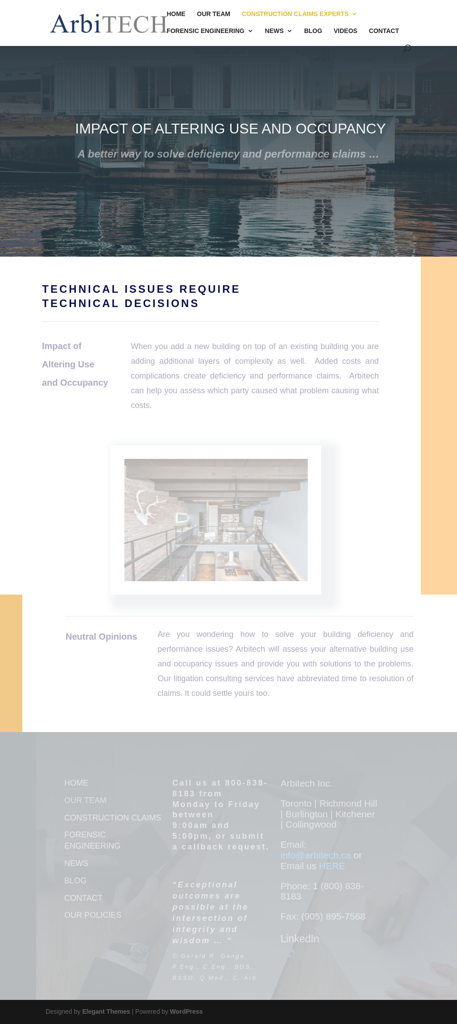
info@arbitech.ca (316, 855)
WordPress (186, 1011)
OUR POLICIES (92, 915)
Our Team (213, 14)
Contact (384, 31)
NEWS (76, 863)
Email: (293, 844)
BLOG (75, 880)
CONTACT (83, 898)
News (274, 31)
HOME (76, 782)
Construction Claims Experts (295, 14)
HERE (332, 866)
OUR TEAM (85, 800)
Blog (313, 31)
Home (175, 14)
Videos (345, 31)
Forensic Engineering (205, 31)
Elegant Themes (106, 1011)
